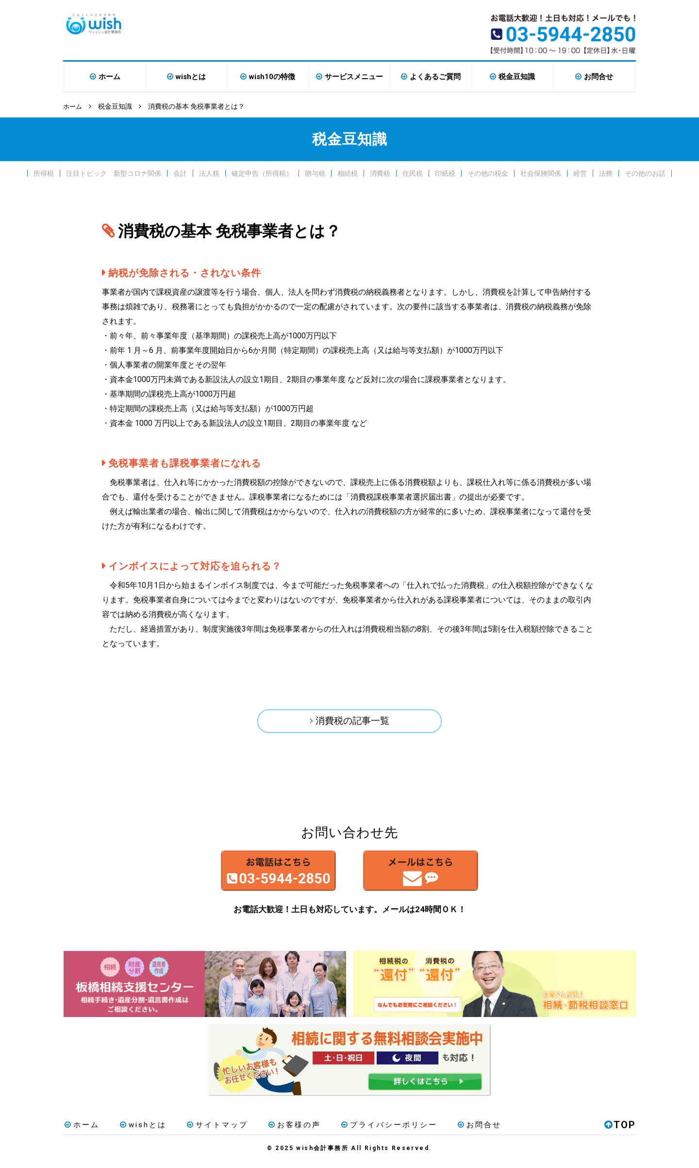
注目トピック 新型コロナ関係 (113, 172)
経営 (580, 172)
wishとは (191, 76)
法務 (606, 172)
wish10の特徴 (272, 76)
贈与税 (315, 172)
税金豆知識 (517, 76)
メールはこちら (440, 876)
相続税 (347, 172)
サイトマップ (209, 1131)
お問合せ (598, 76)
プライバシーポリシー (374, 1131)
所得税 (43, 172)
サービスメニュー (354, 76)
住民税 (412, 172)
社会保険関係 (540, 172)
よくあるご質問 (435, 76)
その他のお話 (645, 172)
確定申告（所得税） (262, 172)
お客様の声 (283, 1131)
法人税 (209, 172)
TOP (620, 1131)
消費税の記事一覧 (352, 722)
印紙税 (445, 172)
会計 (180, 172)
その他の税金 (487, 172)
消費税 (380, 172)
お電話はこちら (258, 876)
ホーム (109, 76)
